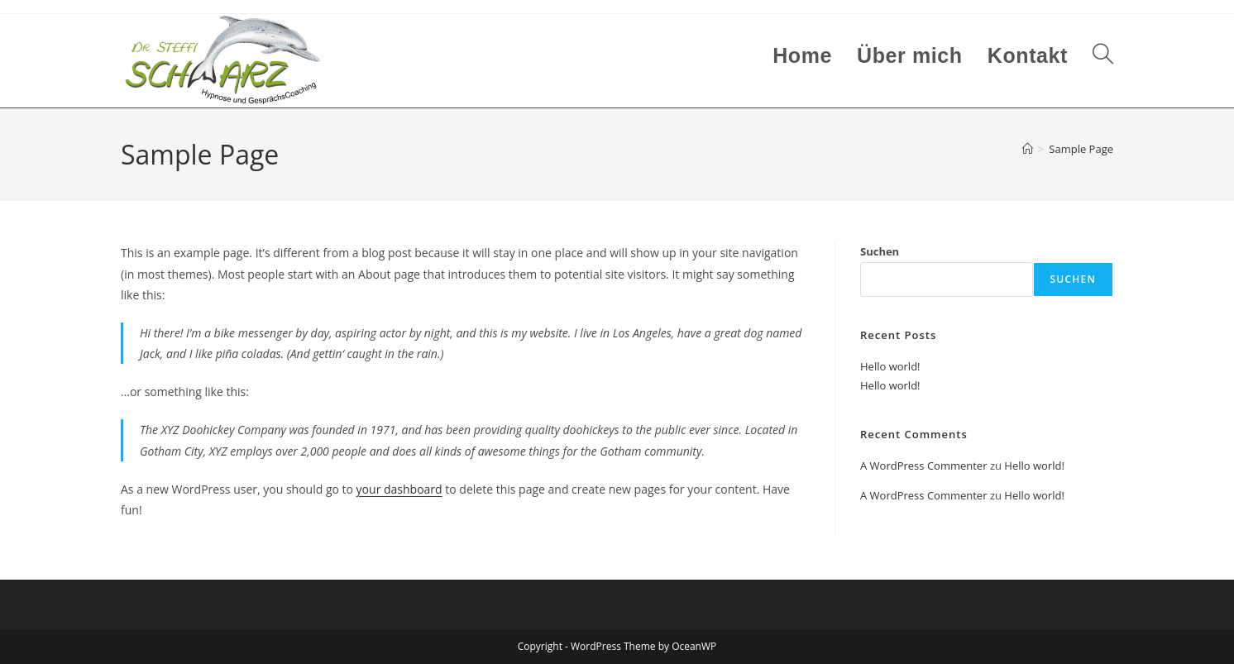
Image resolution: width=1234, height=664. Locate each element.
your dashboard (399, 489)
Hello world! (890, 366)
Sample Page (1081, 148)
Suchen (879, 251)
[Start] (1027, 148)
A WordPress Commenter (924, 465)
